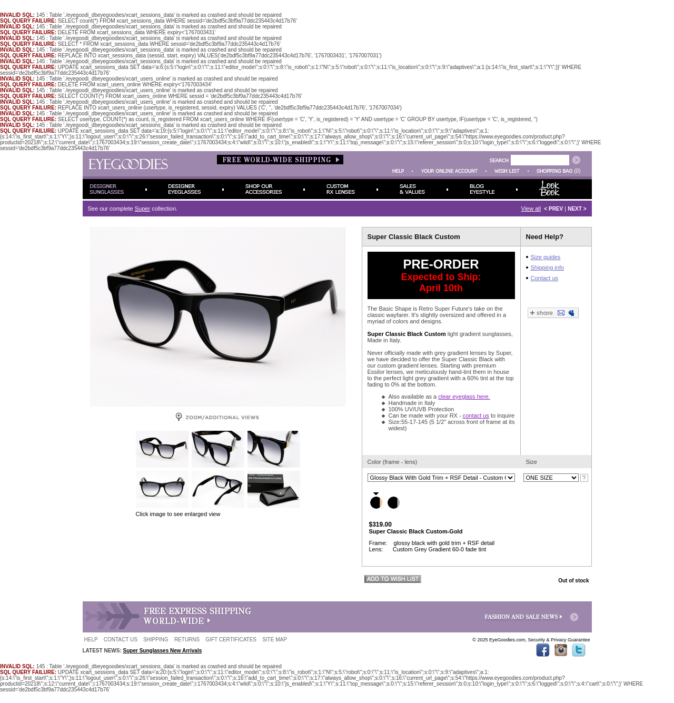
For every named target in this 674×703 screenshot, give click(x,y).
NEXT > (577, 209)
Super (142, 208)
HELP (91, 639)
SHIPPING (155, 639)
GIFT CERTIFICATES (230, 639)
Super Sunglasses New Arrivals (162, 651)
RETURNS (187, 639)
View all (531, 208)
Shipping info (547, 267)
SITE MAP (274, 639)
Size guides (546, 257)
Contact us (545, 278)
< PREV (553, 209)
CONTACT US (120, 639)
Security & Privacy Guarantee (559, 639)
